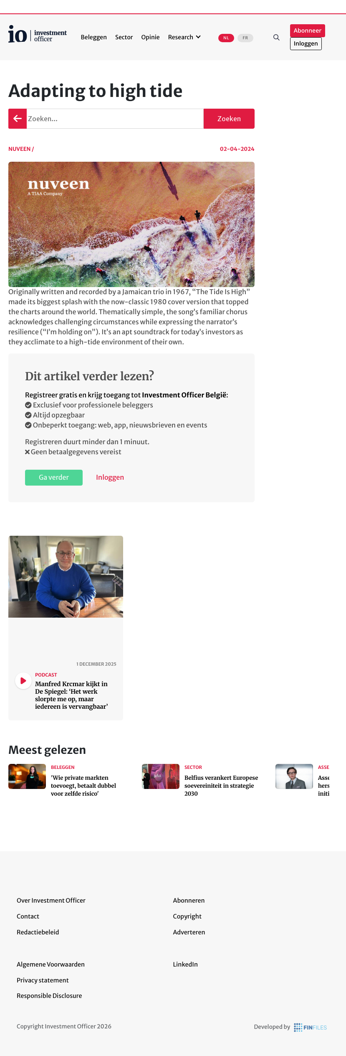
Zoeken (276, 37)
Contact (28, 916)
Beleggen (94, 37)
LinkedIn (185, 964)
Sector (124, 37)
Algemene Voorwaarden (51, 964)
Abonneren (189, 900)
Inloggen (306, 44)
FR (245, 38)
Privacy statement (43, 980)
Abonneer (307, 31)
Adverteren (189, 932)
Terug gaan (17, 118)
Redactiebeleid (38, 932)
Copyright (187, 916)
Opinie (150, 37)
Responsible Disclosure (49, 996)
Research (181, 37)
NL (226, 38)
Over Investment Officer (51, 900)
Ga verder (54, 477)
